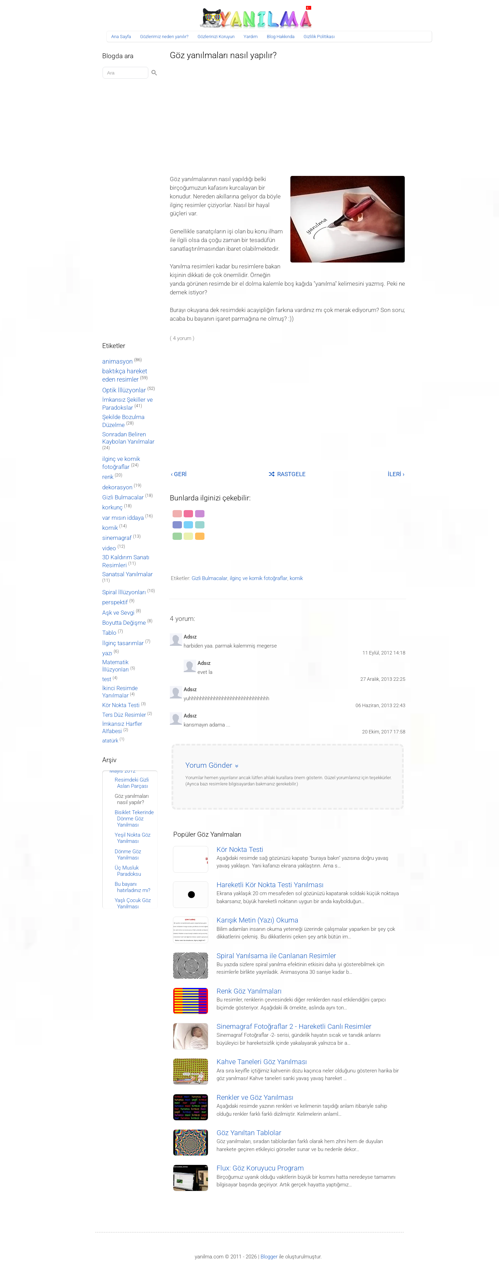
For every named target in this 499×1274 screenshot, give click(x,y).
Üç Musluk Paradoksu (128, 871)
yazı (107, 653)
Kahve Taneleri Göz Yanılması (262, 1062)
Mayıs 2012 (122, 771)
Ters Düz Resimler (124, 715)
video (109, 548)
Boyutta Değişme (124, 623)
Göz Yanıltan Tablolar (249, 1133)
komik (296, 578)
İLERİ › (396, 474)
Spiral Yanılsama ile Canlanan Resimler (276, 956)
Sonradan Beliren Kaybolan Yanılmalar (128, 438)
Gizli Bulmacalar (209, 578)
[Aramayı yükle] (126, 73)
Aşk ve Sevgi (118, 612)
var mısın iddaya (123, 518)
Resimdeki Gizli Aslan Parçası (132, 783)
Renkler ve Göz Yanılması (255, 1098)
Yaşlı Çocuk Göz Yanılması (133, 903)
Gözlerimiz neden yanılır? (164, 36)
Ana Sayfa (121, 36)
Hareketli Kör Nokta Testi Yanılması (270, 885)
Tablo (109, 633)
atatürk (110, 741)
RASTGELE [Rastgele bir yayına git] (287, 474)
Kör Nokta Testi (240, 850)
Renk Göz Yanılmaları (249, 991)
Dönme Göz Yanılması (128, 854)
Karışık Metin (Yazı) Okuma (257, 920)
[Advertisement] (287, 115)
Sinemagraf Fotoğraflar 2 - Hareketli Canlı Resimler (294, 1027)
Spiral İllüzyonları (124, 592)
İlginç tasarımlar (123, 643)
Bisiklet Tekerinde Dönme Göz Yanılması (134, 818)
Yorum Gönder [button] (208, 765)
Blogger (269, 1257)
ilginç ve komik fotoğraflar (258, 578)
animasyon (117, 361)
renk (107, 476)
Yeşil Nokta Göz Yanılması (132, 838)
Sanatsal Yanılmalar (127, 574)
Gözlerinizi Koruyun (216, 36)
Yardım (251, 36)
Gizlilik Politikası (319, 36)
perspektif (115, 602)
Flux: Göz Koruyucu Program (260, 1168)
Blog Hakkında (281, 36)
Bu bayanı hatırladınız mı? (132, 887)
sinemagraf (117, 538)
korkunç (112, 507)
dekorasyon (117, 487)
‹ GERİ (179, 474)
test (106, 679)
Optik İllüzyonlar (124, 390)
